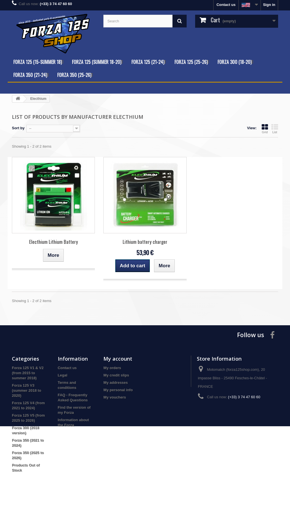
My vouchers (114, 397)
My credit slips (116, 375)
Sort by (18, 128)
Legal (62, 375)
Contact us (225, 5)
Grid (265, 129)
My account (117, 358)
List (274, 129)
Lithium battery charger (145, 241)
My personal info (118, 390)
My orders (112, 368)
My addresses (115, 382)
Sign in (269, 5)
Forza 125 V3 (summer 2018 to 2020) (26, 390)
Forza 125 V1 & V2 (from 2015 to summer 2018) (28, 373)
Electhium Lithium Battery (53, 241)
